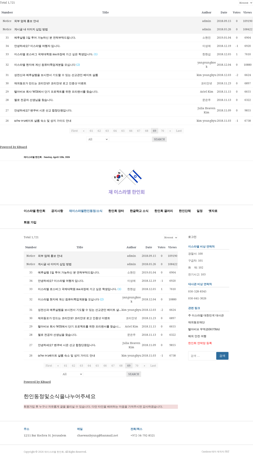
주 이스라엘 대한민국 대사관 (206, 315)
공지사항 (57, 211)
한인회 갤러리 (163, 211)
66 (130, 130)
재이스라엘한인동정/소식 (85, 211)
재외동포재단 (196, 322)
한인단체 (185, 211)
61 (91, 130)
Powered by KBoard (13, 147)
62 (99, 130)
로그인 (192, 236)
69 (154, 130)
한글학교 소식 (139, 211)
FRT (227, 451)
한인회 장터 (116, 211)
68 (146, 130)
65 (123, 130)
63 (107, 130)
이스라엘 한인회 (34, 211)
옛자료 (213, 211)
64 (115, 130)
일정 (200, 211)
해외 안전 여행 (197, 336)
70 (162, 130)
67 (138, 130)
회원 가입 (30, 222)
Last (177, 130)
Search (159, 139)
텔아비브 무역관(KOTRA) (204, 329)
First (76, 130)
